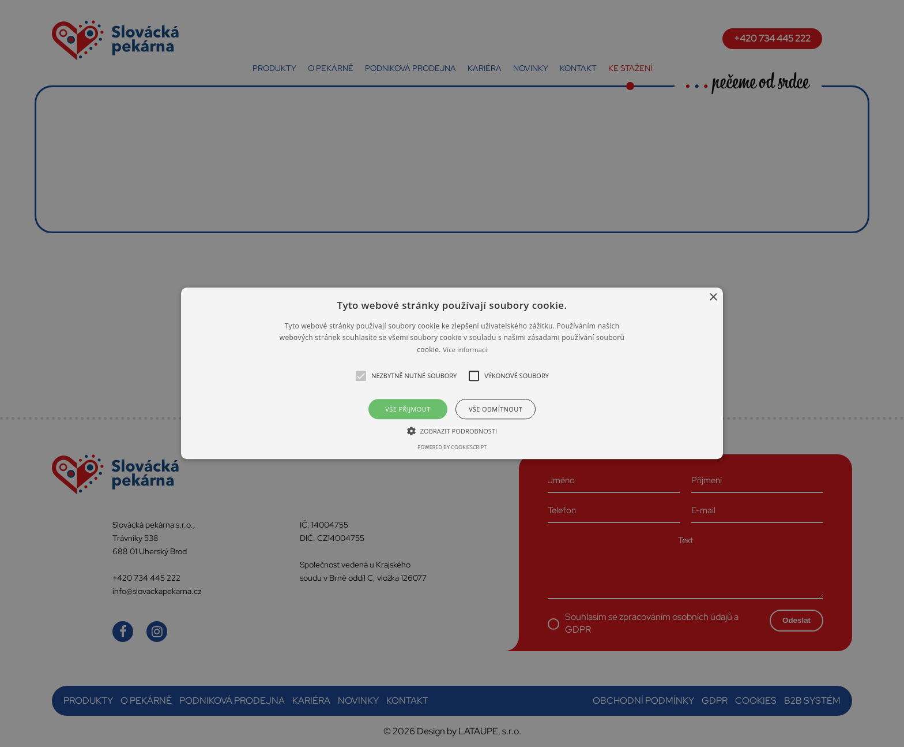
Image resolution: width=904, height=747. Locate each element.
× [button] (713, 297)
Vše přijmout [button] (407, 409)
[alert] (452, 373)
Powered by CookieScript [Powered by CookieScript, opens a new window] (452, 447)
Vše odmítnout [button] (495, 409)
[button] (452, 373)
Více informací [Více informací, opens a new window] (465, 349)
